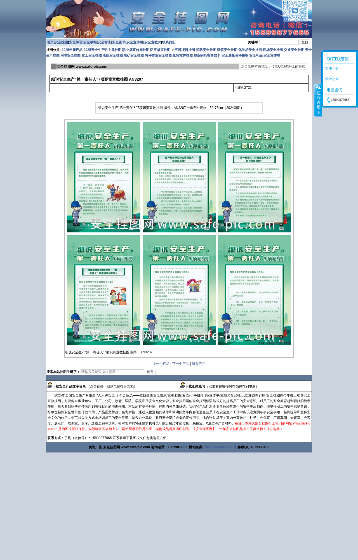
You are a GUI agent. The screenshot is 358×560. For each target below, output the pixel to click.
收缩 (318, 99)
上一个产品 (161, 364)
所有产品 (198, 364)
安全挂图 (61, 42)
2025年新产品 (72, 50)
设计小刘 (332, 79)
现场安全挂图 (273, 50)
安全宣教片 (152, 42)
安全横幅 (90, 42)
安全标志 (104, 42)
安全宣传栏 (134, 42)
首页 (50, 42)
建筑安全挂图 (227, 50)
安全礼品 (256, 55)
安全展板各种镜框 (235, 55)
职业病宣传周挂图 (135, 50)
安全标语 (76, 42)
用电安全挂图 (70, 55)
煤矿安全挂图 (134, 55)
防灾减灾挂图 (160, 50)
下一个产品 (180, 364)
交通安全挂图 (294, 50)
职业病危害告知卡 (207, 55)
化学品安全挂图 (250, 50)
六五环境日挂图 (183, 50)
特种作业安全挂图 (159, 55)
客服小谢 (332, 69)
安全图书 (119, 42)
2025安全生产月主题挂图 (102, 50)
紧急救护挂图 (183, 55)
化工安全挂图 (92, 55)
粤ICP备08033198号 (221, 447)
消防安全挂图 (206, 50)
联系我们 (168, 42)
